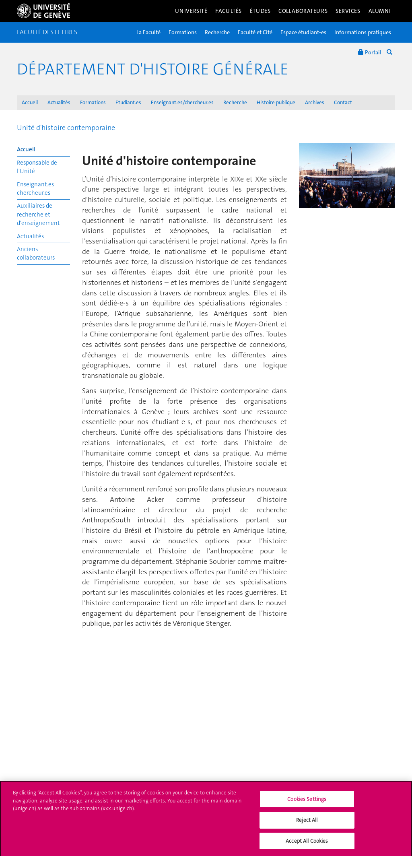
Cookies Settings (306, 802)
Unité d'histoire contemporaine (66, 127)
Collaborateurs (303, 10)
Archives (314, 102)
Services (348, 10)
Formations (183, 32)
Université (191, 10)
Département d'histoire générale (152, 69)
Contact (343, 102)
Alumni (380, 10)
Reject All (306, 822)
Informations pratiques (362, 32)
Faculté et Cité (255, 32)
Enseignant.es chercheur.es (35, 188)
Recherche (217, 32)
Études (260, 10)
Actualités (58, 102)
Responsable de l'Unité (37, 167)
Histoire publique (276, 102)
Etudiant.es (128, 102)
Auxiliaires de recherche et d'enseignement (38, 214)
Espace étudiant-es (303, 32)
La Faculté (148, 32)
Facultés (228, 10)
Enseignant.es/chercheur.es (182, 102)
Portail (369, 52)
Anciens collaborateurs (36, 253)
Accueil (30, 102)
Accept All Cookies (307, 843)
